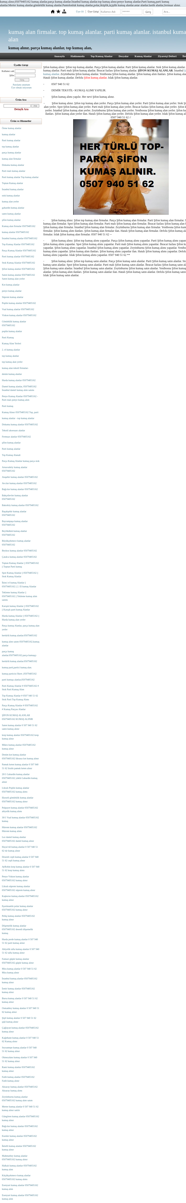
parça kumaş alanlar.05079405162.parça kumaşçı (19, 653)
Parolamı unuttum (21, 84)
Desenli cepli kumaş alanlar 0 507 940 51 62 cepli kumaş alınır (20, 859)
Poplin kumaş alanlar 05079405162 (19, 303)
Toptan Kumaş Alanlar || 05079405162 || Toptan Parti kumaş (20, 565)
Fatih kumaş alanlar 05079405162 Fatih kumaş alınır (18, 1079)
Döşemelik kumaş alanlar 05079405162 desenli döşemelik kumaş (17, 929)
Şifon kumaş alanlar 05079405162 (18, 269)
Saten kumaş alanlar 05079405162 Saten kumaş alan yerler (18, 277)
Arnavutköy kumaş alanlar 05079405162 (14, 469)
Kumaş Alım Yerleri (11, 343)
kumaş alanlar (8, 134)
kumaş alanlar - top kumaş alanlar (18, 418)
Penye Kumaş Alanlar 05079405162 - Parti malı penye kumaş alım (20, 398)
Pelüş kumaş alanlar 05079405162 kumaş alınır (18, 918)
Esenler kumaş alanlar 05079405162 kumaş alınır (19, 1138)
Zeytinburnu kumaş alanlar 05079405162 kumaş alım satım (17, 1098)
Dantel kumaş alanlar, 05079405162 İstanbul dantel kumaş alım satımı (19, 388)
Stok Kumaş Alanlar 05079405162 (18, 262)
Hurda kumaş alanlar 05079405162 (19, 380)
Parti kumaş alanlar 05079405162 (18, 256)
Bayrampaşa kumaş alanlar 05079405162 (15, 523)
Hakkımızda (77, 56)
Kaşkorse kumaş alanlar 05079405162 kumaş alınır (20, 898)
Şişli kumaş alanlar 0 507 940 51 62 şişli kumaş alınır (19, 1020)
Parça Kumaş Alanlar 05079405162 (19, 250)
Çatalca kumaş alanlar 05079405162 (19, 557)
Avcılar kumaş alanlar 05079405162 (19, 483)
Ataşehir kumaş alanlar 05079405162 (20, 477)
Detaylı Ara (21, 109)
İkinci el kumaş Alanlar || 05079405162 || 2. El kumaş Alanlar (19, 584)
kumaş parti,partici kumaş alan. (17, 667)
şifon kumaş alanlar (11, 220)
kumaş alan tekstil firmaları (15, 368)
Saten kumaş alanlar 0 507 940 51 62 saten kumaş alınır (19, 727)
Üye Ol (80, 11)
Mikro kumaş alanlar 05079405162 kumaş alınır (19, 747)
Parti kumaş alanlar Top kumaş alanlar (20, 177)
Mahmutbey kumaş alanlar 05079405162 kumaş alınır (14, 1157)
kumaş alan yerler (10, 201)
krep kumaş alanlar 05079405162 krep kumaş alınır (20, 737)
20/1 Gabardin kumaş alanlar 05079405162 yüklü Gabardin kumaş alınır (20, 778)
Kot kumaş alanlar (10, 284)
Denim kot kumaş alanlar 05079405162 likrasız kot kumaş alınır (20, 756)
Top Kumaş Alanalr (11, 455)
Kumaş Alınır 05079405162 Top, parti (20, 412)
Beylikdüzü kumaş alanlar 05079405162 (14, 533)
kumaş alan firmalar (11, 158)
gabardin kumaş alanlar (13, 207)
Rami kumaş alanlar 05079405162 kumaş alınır (18, 1069)
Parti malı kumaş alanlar (13, 171)
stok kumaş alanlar (11, 195)
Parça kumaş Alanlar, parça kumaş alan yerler (20, 627)
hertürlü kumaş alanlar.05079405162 (19, 635)
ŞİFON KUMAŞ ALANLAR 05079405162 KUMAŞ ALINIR (17, 717)
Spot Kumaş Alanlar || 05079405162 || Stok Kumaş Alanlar (20, 575)
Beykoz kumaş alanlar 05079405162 (19, 550)
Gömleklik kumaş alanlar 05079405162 (14, 323)
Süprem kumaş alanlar (12, 297)
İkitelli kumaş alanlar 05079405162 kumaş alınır (19, 1148)
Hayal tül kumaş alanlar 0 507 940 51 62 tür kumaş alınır (20, 849)
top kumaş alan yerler (12, 362)
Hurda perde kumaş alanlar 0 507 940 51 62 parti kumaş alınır (20, 941)
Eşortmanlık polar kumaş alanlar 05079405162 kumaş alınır (17, 908)
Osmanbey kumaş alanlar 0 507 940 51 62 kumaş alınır (20, 1010)
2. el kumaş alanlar (11, 349)
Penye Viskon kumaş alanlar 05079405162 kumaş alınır (15, 878)
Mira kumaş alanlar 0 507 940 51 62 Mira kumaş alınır (19, 970)
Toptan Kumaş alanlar (12, 183)
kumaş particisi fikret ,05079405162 (19, 673)
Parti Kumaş (8, 337)
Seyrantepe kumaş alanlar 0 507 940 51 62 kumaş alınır (19, 1049)
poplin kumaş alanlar (12, 331)
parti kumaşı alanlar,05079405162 (18, 679)
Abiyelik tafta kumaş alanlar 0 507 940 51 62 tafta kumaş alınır (20, 951)
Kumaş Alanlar (143, 56)
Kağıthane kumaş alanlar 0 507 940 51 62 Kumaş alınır (20, 1039)
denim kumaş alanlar (12, 374)
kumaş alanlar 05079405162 (15, 232)
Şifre (12, 75)
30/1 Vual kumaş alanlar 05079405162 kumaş (20, 819)
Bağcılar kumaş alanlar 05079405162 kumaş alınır (20, 1128)
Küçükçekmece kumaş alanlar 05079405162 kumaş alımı (16, 1177)
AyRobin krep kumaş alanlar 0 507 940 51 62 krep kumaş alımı (20, 868)
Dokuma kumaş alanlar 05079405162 (20, 424)
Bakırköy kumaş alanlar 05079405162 (20, 505)
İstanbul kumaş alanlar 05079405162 (19, 238)
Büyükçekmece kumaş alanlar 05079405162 (16, 542)
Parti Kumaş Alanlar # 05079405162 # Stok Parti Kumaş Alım (20, 688)
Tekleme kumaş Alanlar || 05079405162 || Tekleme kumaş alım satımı (19, 596)
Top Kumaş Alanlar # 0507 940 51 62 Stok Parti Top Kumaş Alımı (20, 697)
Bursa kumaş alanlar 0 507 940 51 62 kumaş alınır (20, 1000)
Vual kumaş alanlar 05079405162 (18, 309)
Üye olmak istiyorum (21, 87)
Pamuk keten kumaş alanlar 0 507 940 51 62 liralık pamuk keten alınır (20, 766)
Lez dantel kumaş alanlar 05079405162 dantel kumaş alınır (18, 839)
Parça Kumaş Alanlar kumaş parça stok (20, 461)
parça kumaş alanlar (11, 152)
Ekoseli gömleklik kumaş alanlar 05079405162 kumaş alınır (17, 799)
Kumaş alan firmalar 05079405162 (18, 226)
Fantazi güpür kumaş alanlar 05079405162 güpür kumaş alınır (18, 961)
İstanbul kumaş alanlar (13, 189)
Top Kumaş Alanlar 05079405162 (18, 244)
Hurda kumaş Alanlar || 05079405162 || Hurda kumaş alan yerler (20, 618)
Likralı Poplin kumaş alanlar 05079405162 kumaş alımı (15, 790)
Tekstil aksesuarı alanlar (13, 430)
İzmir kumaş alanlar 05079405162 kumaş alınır (18, 990)
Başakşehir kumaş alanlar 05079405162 (14, 513)
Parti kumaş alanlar (11, 140)
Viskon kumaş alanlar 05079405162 (19, 315)
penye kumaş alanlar (12, 291)
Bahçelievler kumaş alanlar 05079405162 (15, 497)
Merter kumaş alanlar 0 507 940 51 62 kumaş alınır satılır (20, 1108)
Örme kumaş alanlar (11, 128)
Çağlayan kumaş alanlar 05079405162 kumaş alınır (20, 1029)
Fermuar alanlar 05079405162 (16, 436)
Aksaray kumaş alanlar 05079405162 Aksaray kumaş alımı (20, 1088)
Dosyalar (124, 56)
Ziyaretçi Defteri (167, 56)
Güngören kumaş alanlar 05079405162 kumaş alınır (20, 1118)
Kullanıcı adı (8, 71)
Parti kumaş (7, 406)
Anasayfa (59, 56)
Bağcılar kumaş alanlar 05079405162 (20, 489)
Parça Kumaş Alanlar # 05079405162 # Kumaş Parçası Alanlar (20, 707)
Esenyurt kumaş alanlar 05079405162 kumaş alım (20, 1187)
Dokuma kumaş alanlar (13, 165)
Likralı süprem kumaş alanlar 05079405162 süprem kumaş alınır (18, 888)
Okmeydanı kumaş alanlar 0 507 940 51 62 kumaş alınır (19, 1059)
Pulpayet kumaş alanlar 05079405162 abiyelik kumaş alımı (20, 809)
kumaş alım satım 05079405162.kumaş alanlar (20, 643)
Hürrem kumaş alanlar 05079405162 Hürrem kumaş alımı (19, 829)
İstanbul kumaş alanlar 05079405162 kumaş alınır (19, 980)
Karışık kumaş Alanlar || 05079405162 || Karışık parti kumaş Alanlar (20, 608)
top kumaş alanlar (10, 146)
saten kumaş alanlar (11, 213)
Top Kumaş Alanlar (101, 56)
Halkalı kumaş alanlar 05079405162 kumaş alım (19, 1167)
